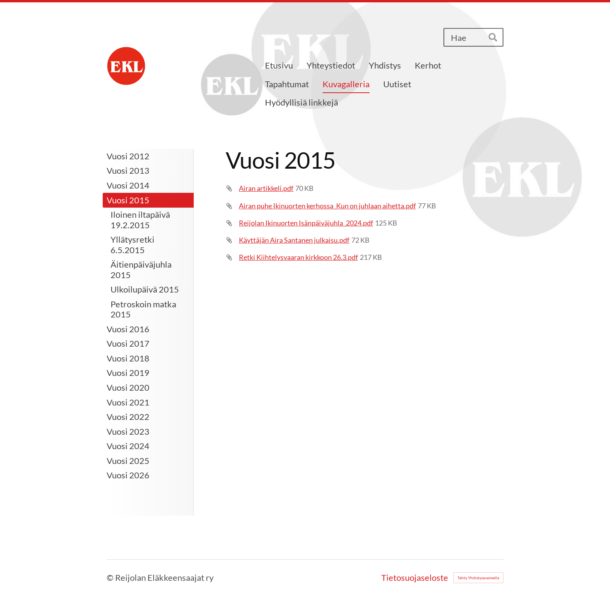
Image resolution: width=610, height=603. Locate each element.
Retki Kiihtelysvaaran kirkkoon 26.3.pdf (298, 257)
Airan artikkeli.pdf (266, 188)
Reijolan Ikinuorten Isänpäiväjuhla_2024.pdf (306, 223)
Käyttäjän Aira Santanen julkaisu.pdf (294, 240)
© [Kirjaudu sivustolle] (111, 577)
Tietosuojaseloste (414, 577)
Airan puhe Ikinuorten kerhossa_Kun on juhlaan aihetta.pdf (327, 205)
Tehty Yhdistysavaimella (478, 577)
